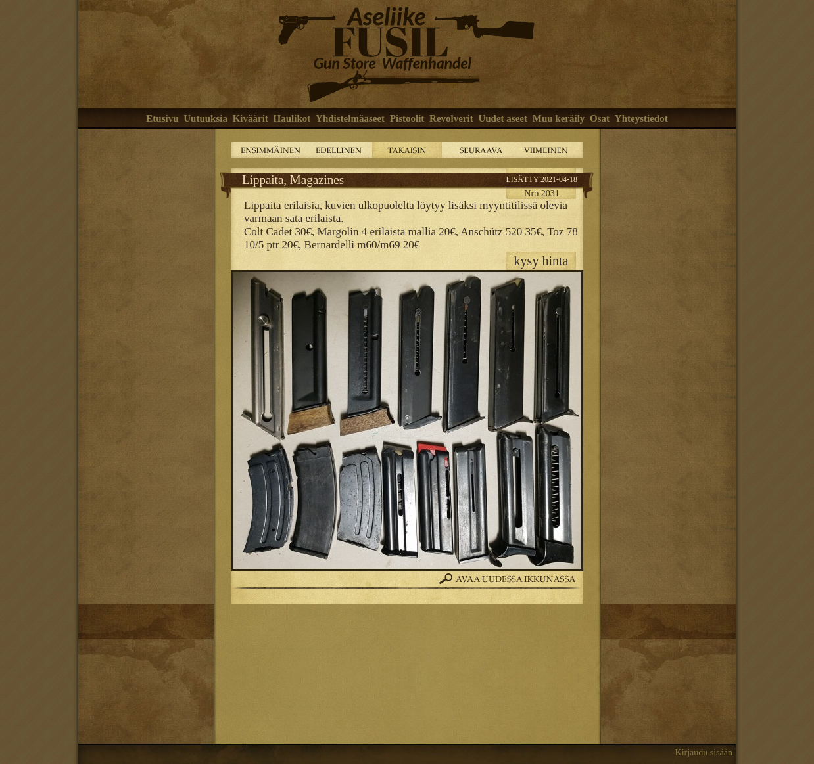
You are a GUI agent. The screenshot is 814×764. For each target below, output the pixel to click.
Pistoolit (407, 118)
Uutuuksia (205, 118)
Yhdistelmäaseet (350, 118)
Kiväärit (250, 118)
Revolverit (451, 118)
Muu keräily (559, 118)
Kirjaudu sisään (703, 752)
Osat (600, 118)
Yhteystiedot (641, 118)
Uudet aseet (502, 118)
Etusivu (162, 118)
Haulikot (292, 118)
